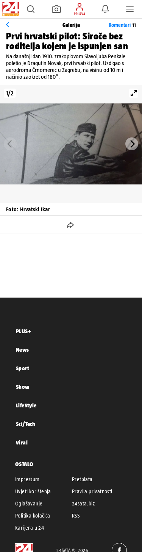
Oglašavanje (28, 504)
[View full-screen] (133, 93)
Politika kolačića (32, 516)
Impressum (27, 479)
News (22, 349)
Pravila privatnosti (92, 491)
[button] (30, 9)
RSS (76, 516)
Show (23, 387)
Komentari (122, 25)
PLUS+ (23, 331)
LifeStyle (26, 405)
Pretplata (82, 479)
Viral (22, 442)
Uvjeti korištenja (33, 491)
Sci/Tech (25, 424)
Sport (22, 368)
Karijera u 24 (29, 528)
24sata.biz (83, 504)
